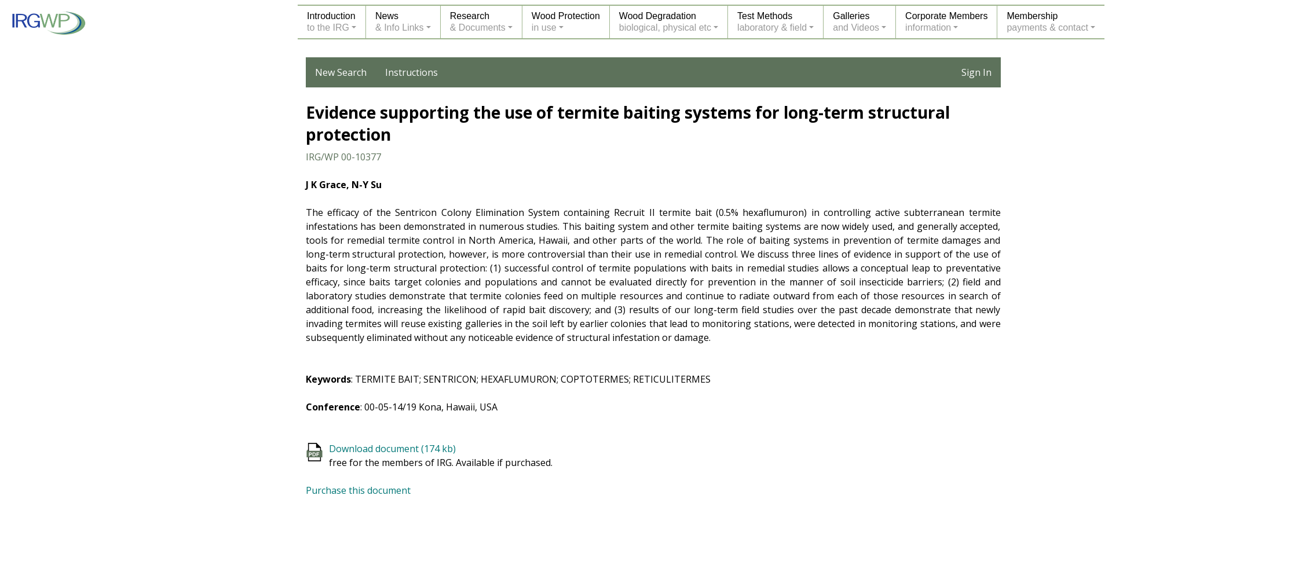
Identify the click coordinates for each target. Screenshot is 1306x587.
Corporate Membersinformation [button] (946, 21)
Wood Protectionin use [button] (566, 21)
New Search (341, 72)
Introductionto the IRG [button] (331, 21)
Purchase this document (358, 490)
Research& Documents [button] (478, 21)
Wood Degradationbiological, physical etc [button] (665, 21)
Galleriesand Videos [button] (856, 21)
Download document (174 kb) (392, 448)
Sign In (976, 72)
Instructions (411, 72)
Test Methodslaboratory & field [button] (772, 21)
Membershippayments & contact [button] (1047, 21)
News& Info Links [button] (399, 21)
